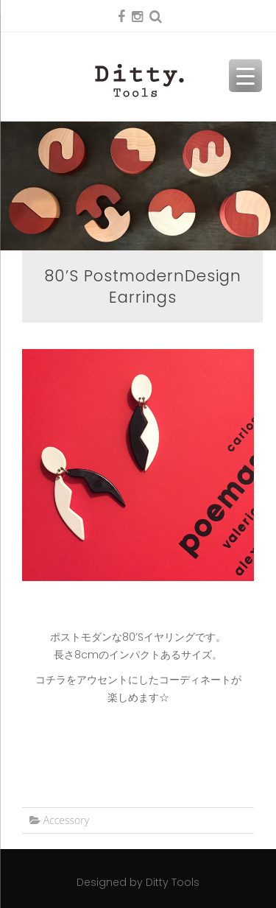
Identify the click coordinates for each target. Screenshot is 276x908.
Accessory (66, 820)
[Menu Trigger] (245, 75)
